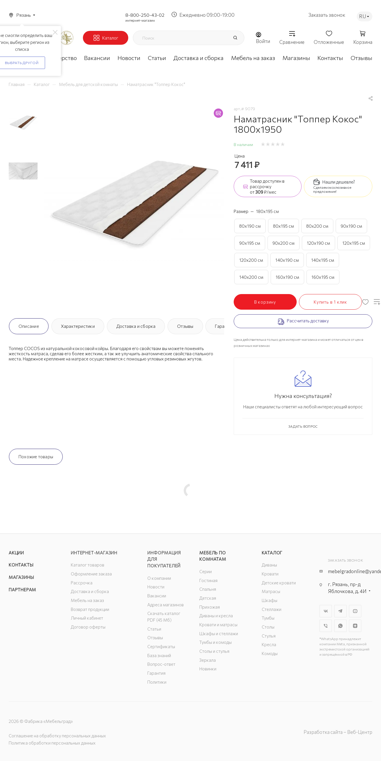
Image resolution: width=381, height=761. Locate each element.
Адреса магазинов (165, 604)
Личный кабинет (87, 617)
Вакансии (156, 595)
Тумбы (268, 617)
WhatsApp (340, 626)
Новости (155, 586)
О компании (159, 578)
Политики (156, 682)
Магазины (21, 577)
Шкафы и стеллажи (218, 633)
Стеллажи (271, 609)
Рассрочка (81, 582)
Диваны (269, 564)
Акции (16, 552)
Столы (268, 626)
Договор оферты (88, 626)
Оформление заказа (91, 573)
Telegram (340, 611)
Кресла (269, 644)
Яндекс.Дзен (355, 626)
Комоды (270, 653)
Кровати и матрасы (218, 624)
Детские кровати (279, 582)
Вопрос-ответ (161, 664)
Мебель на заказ (87, 600)
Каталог (272, 552)
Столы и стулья (214, 651)
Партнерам (22, 589)
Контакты (21, 564)
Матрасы (271, 591)
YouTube (355, 611)
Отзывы (185, 326)
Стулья (269, 635)
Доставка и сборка (136, 326)
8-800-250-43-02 (144, 15)
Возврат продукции (90, 609)
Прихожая (209, 606)
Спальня (207, 589)
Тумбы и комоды (215, 642)
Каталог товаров (87, 564)
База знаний (159, 655)
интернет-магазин (140, 20)
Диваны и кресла (216, 615)
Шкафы (269, 600)
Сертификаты (161, 646)
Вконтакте (325, 611)
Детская (207, 598)
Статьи (154, 628)
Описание (28, 326)
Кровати (270, 573)
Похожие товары (35, 456)
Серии (205, 571)
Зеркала (207, 660)
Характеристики (78, 326)
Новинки (207, 668)
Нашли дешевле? (338, 181)
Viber (325, 626)
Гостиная (208, 580)
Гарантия (156, 673)
